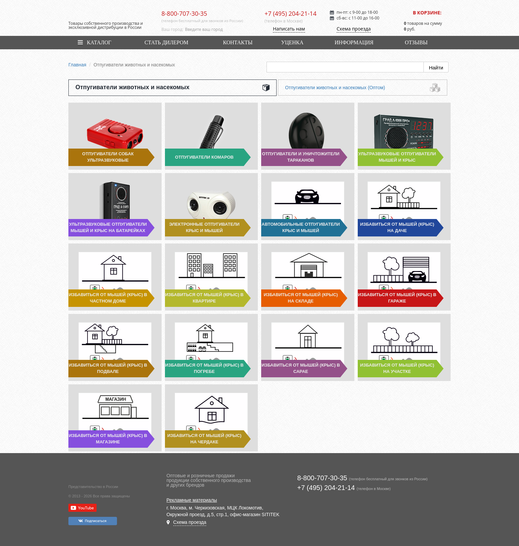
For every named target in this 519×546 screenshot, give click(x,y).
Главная (77, 64)
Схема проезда (354, 28)
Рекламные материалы (192, 500)
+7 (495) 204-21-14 (290, 13)
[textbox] (219, 29)
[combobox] (219, 29)
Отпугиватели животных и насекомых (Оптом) (335, 87)
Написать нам (289, 28)
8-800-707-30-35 (184, 13)
